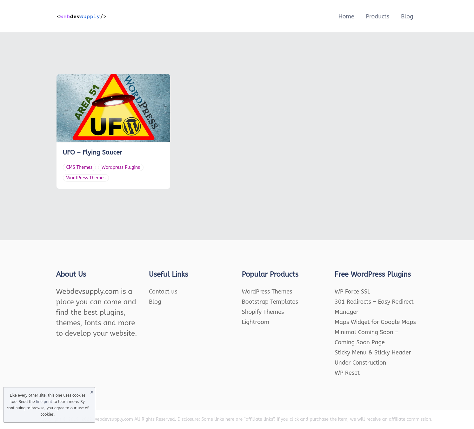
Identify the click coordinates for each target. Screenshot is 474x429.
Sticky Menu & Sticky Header (373, 352)
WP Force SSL (352, 291)
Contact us (163, 291)
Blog (407, 16)
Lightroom (256, 322)
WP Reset (347, 372)
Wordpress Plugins (121, 167)
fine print (44, 401)
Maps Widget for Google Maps (375, 322)
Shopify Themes (263, 311)
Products (377, 16)
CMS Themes (79, 167)
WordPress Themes (86, 178)
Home (346, 16)
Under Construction (360, 362)
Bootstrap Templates (270, 301)
